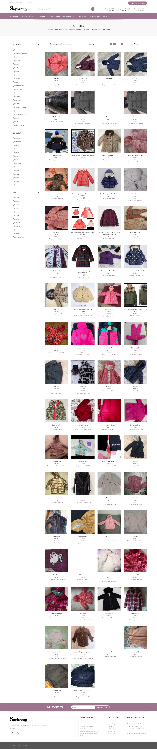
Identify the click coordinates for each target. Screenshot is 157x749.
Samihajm (87, 393)
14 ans (17, 233)
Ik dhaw (139, 504)
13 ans (17, 230)
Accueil (16, 16)
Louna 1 (60, 393)
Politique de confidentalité (88, 733)
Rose (17, 177)
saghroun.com (139, 275)
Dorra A (139, 579)
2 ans (17, 197)
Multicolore (20, 167)
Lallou (140, 354)
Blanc (17, 149)
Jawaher (60, 314)
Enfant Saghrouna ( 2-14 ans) (77, 29)
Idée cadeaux (95, 16)
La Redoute (19, 86)
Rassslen (87, 354)
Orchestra (19, 96)
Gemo (17, 71)
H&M (17, 75)
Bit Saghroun (68, 16)
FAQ (81, 736)
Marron (18, 163)
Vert (17, 181)
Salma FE (61, 543)
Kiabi (17, 82)
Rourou (113, 541)
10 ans (17, 223)
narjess (139, 656)
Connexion (125, 10)
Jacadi (17, 78)
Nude (17, 174)
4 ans (17, 205)
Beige (17, 145)
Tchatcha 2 (60, 160)
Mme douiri (87, 429)
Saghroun (43, 16)
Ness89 (87, 697)
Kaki (17, 159)
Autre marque (20, 114)
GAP (16, 68)
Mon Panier (141, 10)
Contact (106, 16)
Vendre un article (138, 3)
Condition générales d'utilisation (86, 727)
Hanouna (61, 697)
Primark (18, 100)
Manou (113, 504)
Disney (17, 60)
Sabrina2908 (87, 502)
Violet (17, 185)
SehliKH (87, 466)
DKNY (17, 64)
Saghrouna (55, 16)
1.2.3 (16, 50)
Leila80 (113, 466)
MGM (17, 93)
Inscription (102, 707)
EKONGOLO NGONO (87, 658)
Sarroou (139, 237)
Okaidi (17, 111)
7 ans (17, 215)
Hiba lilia (60, 198)
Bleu (17, 152)
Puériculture (81, 16)
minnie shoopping (60, 658)
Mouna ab (113, 618)
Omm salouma (139, 541)
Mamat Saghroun (29, 16)
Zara (17, 104)
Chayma (139, 466)
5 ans (17, 208)
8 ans (17, 219)
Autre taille (19, 237)
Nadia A (113, 316)
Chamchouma (61, 352)
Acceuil (50, 29)
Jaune (17, 156)
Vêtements (95, 29)
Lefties (18, 57)
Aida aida (140, 162)
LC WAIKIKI (19, 89)
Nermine (61, 85)
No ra (87, 160)
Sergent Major (20, 107)
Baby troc (140, 200)
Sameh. (139, 620)
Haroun (61, 121)
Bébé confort (20, 125)
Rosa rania (87, 620)
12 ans (17, 226)
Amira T (60, 277)
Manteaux (106, 29)
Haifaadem (87, 123)
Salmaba (113, 391)
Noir (17, 170)
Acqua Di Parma (21, 53)
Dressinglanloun (61, 466)
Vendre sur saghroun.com (88, 724)
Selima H (87, 579)
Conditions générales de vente (89, 731)
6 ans (17, 212)
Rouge (17, 138)
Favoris (111, 10)
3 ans (17, 201)
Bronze (18, 142)
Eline (60, 429)
